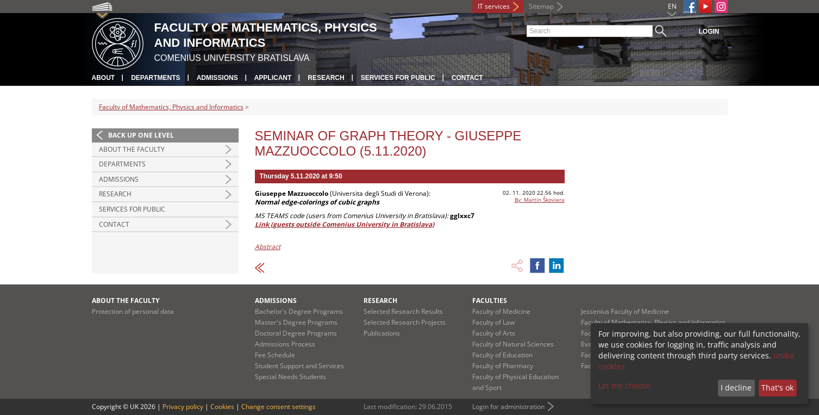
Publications (382, 333)
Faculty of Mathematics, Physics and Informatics (171, 107)
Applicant (273, 78)
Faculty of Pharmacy (502, 365)
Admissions (217, 78)
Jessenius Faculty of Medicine (625, 311)
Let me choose (624, 385)
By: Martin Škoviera (540, 199)
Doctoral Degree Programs (296, 333)
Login (709, 31)
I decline (736, 387)
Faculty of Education (502, 355)
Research (326, 78)
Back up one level (141, 135)
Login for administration (508, 406)
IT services (494, 6)
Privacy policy (182, 406)
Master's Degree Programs (296, 322)
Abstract (267, 246)
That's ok (777, 387)
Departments (155, 78)
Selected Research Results (403, 311)
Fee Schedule (275, 355)
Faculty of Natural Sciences (513, 344)
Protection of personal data (133, 311)
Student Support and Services (299, 365)
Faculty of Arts (493, 333)
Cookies (222, 406)
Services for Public (398, 78)
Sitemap (541, 6)
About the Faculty (132, 149)
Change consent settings (278, 406)
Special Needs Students (290, 376)
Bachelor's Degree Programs (299, 311)
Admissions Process (285, 344)
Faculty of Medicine (501, 311)
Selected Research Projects (405, 322)
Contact (467, 78)
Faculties (489, 300)
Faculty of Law (493, 322)
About (103, 78)
